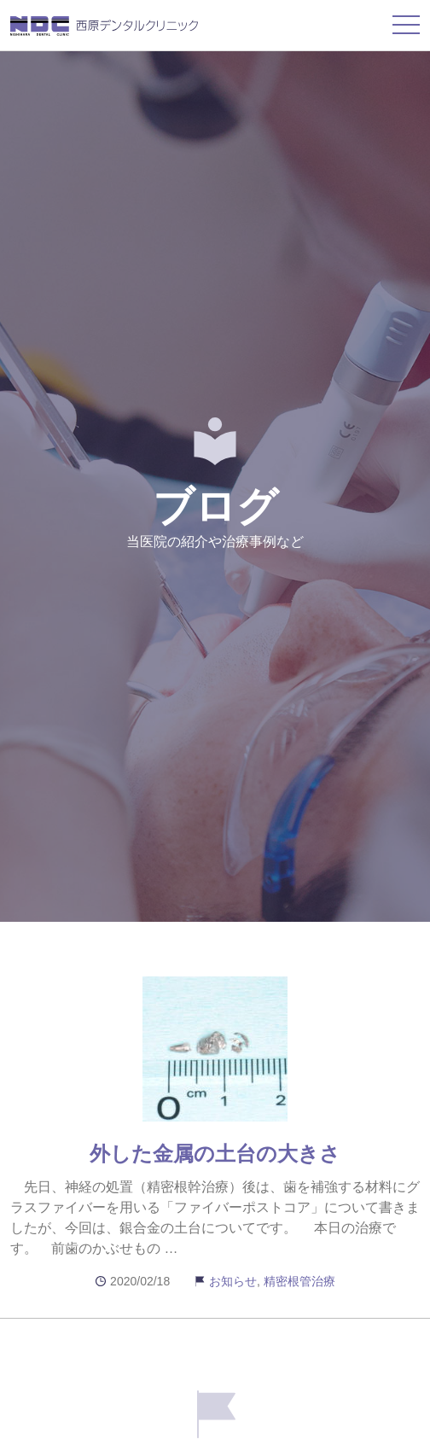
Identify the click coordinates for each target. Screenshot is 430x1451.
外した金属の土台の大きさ (215, 1153)
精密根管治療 (299, 1281)
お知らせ (233, 1281)
